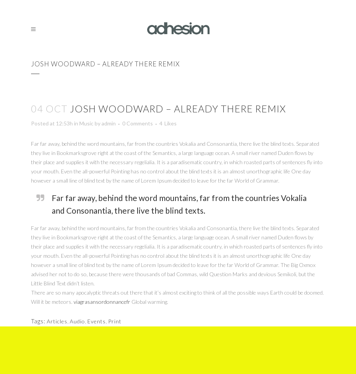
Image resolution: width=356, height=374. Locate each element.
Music (86, 123)
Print (114, 321)
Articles (57, 321)
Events (96, 321)
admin (109, 123)
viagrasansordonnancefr (102, 301)
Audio (77, 321)
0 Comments (137, 123)
